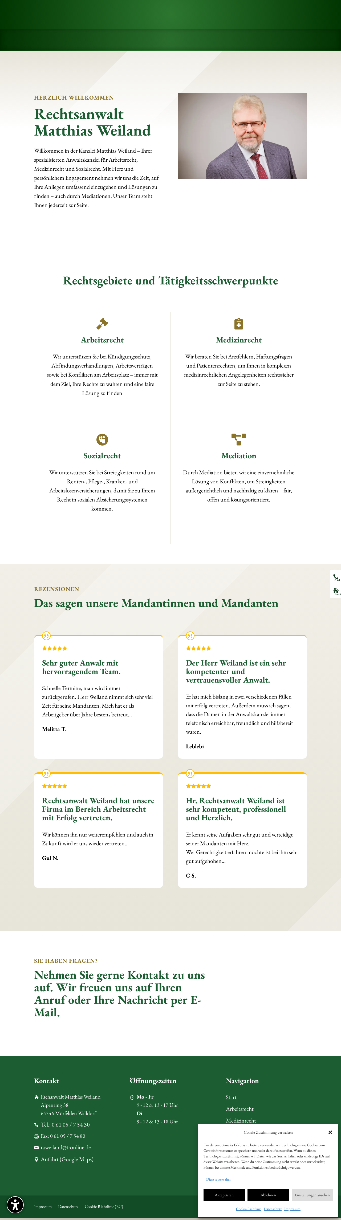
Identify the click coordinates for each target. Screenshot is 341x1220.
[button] (15, 1204)
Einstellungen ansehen (312, 1194)
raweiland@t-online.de (66, 1151)
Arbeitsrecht (240, 1109)
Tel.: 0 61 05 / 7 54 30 (65, 1127)
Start (231, 1097)
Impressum (292, 1208)
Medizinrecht (241, 1121)
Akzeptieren (224, 1194)
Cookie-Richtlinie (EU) (104, 1208)
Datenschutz (273, 1208)
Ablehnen (268, 1194)
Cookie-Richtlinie (248, 1208)
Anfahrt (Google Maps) (67, 1163)
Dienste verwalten (218, 1179)
